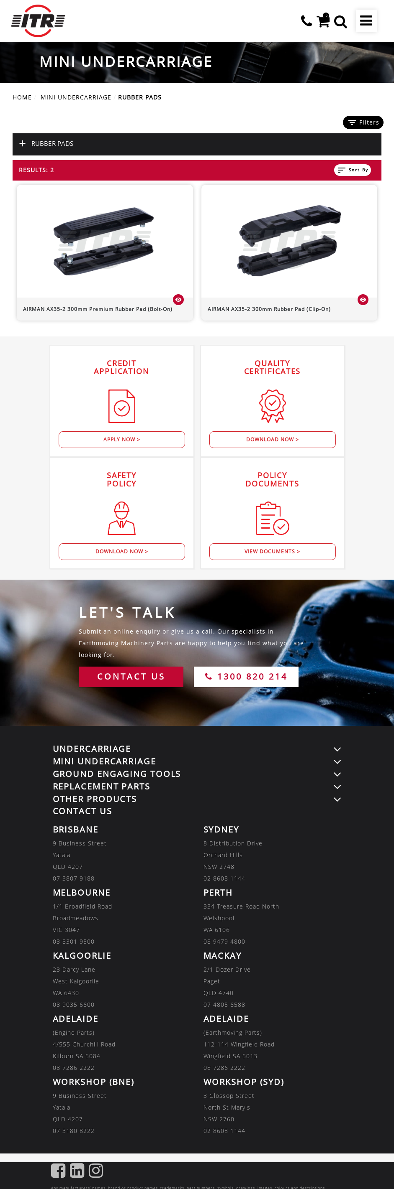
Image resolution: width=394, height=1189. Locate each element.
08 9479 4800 (224, 941)
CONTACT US (131, 676)
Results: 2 (36, 170)
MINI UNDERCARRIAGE (76, 97)
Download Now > (272, 439)
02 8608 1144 (224, 878)
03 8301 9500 (74, 941)
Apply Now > (121, 439)
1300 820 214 (246, 676)
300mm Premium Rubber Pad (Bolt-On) (98, 309)
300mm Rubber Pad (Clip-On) (269, 309)
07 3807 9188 (74, 878)
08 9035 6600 (74, 1004)
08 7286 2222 (74, 1068)
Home (22, 97)
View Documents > (272, 551)
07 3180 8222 (74, 1131)
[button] (341, 21)
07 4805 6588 (224, 1004)
